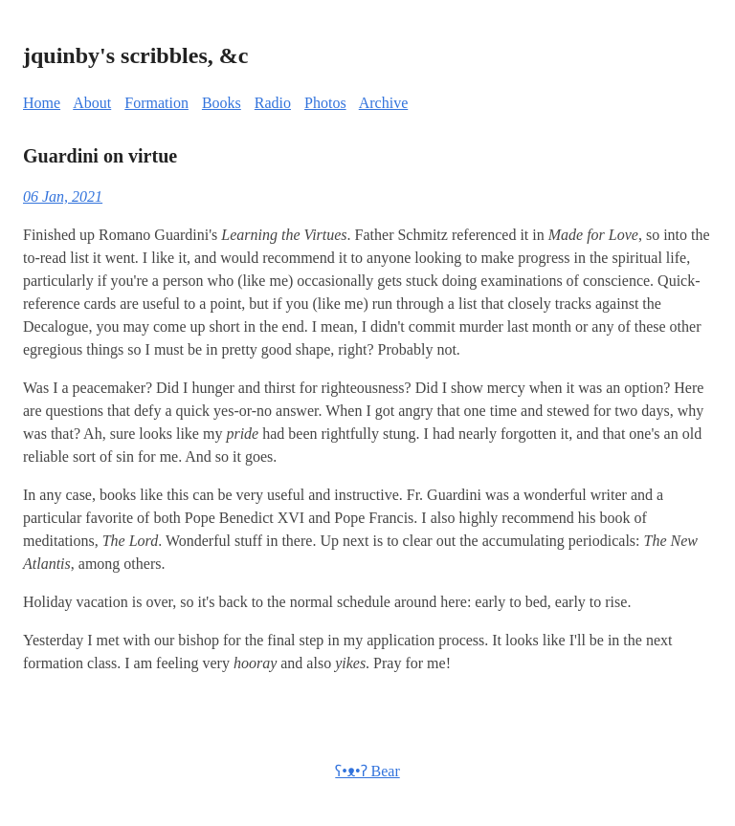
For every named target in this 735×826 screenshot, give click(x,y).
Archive (384, 103)
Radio (273, 103)
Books (221, 103)
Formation (156, 103)
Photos (325, 103)
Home (41, 103)
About (92, 103)
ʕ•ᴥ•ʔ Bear (367, 771)
